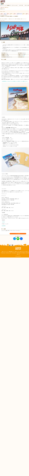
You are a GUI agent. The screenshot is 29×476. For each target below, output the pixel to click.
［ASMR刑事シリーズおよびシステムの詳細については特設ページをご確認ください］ (15, 81)
